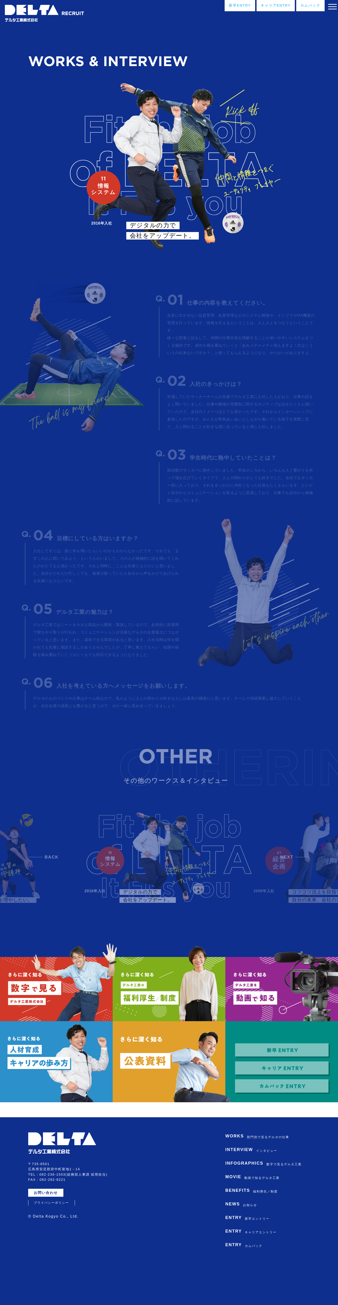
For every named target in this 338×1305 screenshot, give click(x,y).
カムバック (302, 6)
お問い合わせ (48, 1228)
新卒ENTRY (223, 6)
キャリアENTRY (263, 6)
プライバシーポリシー (51, 1238)
